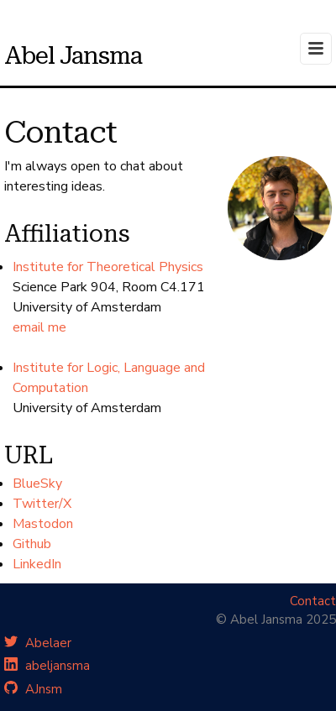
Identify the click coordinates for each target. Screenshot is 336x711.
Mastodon (43, 524)
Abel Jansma (73, 55)
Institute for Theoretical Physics (108, 267)
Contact (313, 601)
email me (39, 327)
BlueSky (37, 483)
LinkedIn (37, 564)
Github (32, 544)
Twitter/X (42, 503)
